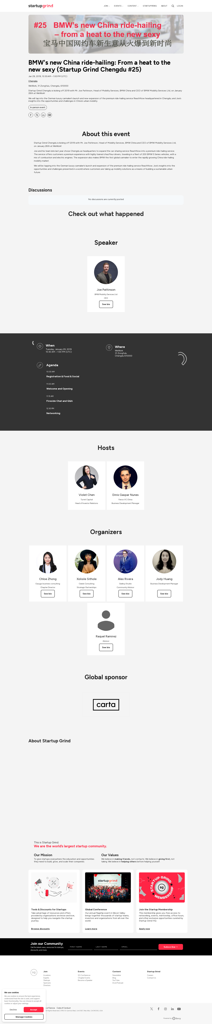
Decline (13, 1009)
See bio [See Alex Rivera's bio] (125, 593)
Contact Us (151, 978)
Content (132, 6)
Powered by (172, 1018)
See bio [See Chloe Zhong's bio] (48, 593)
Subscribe (169, 947)
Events (117, 6)
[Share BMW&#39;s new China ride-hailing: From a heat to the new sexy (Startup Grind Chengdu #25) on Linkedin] (43, 115)
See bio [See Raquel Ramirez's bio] (106, 647)
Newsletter (116, 975)
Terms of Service (48, 1008)
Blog (114, 978)
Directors (46, 985)
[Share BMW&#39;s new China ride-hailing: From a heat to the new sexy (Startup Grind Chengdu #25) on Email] (49, 115)
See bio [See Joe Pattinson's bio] (106, 304)
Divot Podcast (117, 983)
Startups (46, 980)
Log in (180, 6)
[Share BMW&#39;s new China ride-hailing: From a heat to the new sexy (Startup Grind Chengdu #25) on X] (37, 115)
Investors (47, 975)
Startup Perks (150, 6)
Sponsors (47, 983)
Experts (46, 978)
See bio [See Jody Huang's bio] (164, 593)
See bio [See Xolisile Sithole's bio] (87, 593)
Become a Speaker (85, 980)
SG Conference (84, 975)
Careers (150, 975)
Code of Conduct (64, 1008)
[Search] (173, 6)
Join (106, 6)
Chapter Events (84, 978)
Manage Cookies (24, 1016)
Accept (33, 1009)
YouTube (115, 980)
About (164, 6)
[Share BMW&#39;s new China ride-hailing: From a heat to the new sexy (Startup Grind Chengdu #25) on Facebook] (31, 115)
